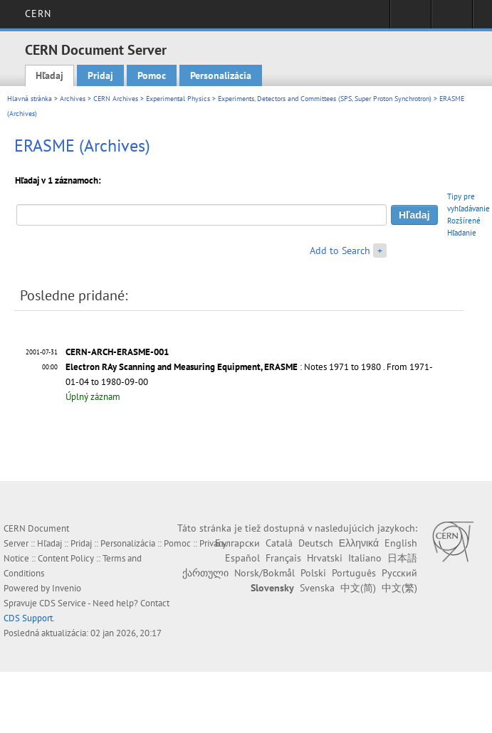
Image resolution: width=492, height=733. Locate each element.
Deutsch (315, 543)
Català (279, 543)
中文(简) (358, 587)
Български (237, 543)
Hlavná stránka (29, 98)
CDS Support (28, 618)
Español (242, 558)
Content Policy (66, 558)
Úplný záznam (93, 397)
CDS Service (62, 603)
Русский (399, 572)
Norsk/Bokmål (264, 572)
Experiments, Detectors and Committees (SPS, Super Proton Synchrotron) (324, 98)
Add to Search (340, 250)
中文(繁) (399, 587)
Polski (313, 572)
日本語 (402, 558)
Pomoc (151, 75)
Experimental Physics (178, 98)
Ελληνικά (359, 543)
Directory (451, 18)
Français (283, 558)
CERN (38, 13)
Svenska (317, 587)
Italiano (365, 558)
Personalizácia (220, 75)
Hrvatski (324, 558)
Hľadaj (49, 75)
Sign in (410, 18)
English (400, 543)
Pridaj (100, 75)
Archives (72, 98)
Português (354, 572)
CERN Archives (115, 98)
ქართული (205, 572)
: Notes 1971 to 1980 (223, 367)
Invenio (66, 588)
